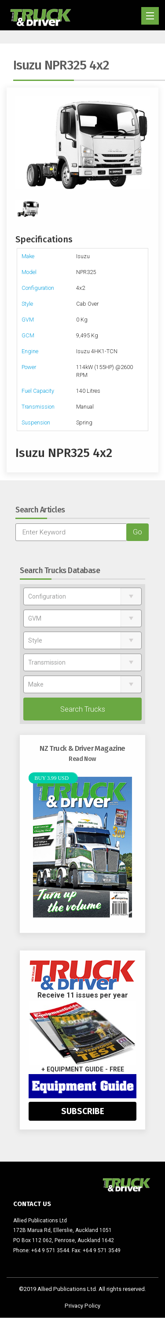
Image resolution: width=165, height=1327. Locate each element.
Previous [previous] (19, 143)
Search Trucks (82, 709)
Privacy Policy (82, 1305)
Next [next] (145, 143)
